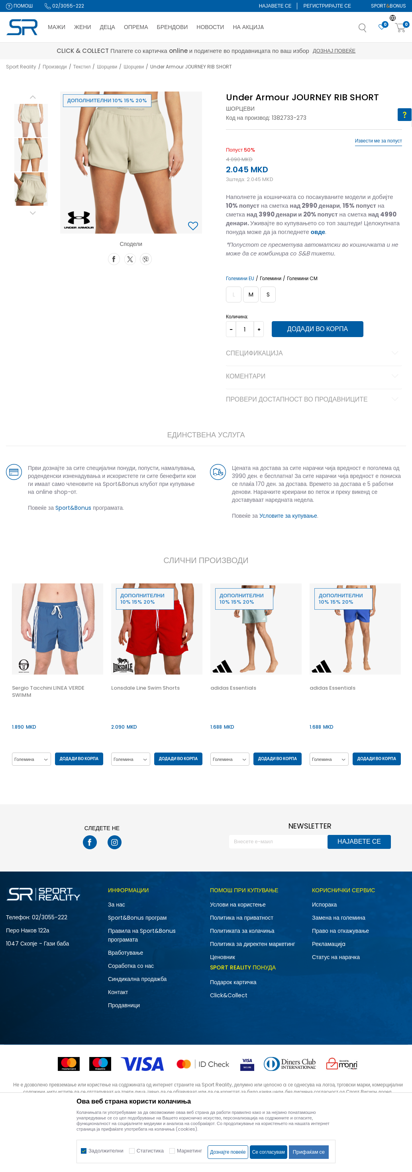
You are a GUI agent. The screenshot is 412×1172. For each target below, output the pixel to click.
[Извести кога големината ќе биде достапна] (233, 294)
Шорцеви (107, 66)
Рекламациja (328, 944)
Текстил (82, 66)
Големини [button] (270, 278)
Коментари (313, 377)
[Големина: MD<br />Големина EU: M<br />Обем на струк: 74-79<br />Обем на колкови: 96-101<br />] (250, 294)
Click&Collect (228, 996)
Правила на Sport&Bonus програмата (142, 935)
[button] (371, 30)
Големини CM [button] (301, 278)
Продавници (124, 1006)
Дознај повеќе (277, 51)
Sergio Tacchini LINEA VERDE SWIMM (48, 692)
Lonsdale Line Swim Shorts (145, 688)
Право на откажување (340, 931)
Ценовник (222, 957)
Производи (55, 66)
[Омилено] (382, 27)
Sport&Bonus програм (137, 918)
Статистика (150, 1150)
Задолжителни (106, 1150)
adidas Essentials (234, 688)
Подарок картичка (233, 983)
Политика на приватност (241, 918)
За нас (116, 905)
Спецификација (313, 354)
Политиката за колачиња (242, 931)
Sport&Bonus (73, 508)
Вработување (125, 953)
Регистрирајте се (327, 5)
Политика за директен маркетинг (252, 944)
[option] (31, 120)
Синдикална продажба (137, 979)
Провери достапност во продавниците (313, 400)
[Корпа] (400, 28)
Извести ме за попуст (378, 141)
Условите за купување (288, 516)
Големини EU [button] (240, 278)
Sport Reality (21, 66)
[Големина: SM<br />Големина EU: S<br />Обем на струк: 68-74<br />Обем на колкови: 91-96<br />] (267, 294)
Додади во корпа (316, 328)
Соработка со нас (131, 966)
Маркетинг (189, 1150)
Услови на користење (238, 905)
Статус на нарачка (336, 957)
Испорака (324, 905)
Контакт (118, 992)
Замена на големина (338, 918)
